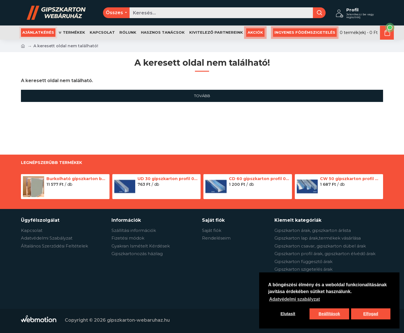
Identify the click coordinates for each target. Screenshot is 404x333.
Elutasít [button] (288, 313)
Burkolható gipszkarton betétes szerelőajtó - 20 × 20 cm (77, 178)
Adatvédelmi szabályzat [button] (294, 299)
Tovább (202, 95)
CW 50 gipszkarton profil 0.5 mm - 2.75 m (350, 178)
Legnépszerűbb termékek (51, 162)
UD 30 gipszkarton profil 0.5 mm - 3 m (168, 178)
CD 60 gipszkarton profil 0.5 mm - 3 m (259, 178)
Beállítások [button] (329, 313)
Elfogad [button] (370, 313)
